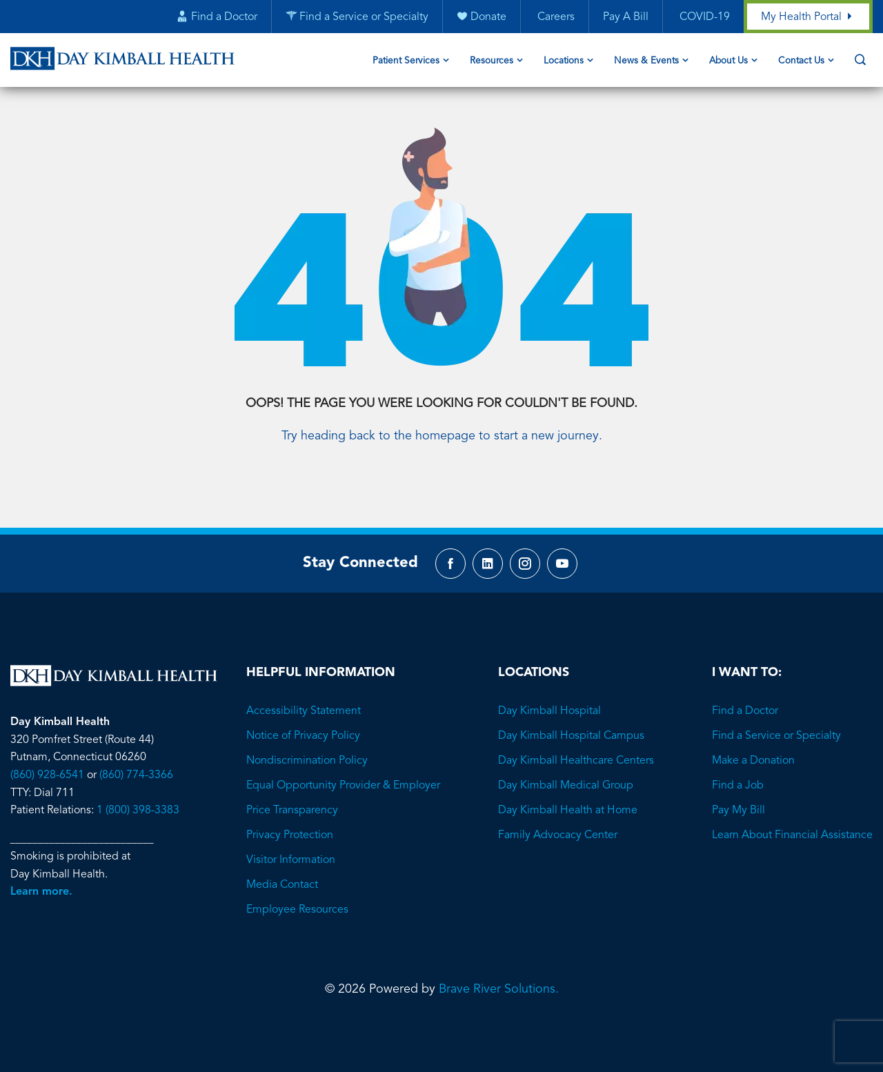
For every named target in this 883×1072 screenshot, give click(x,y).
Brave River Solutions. (499, 989)
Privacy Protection (289, 835)
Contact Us (801, 61)
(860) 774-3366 (136, 775)
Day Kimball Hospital (549, 711)
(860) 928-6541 (47, 775)
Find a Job (738, 785)
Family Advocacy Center (557, 835)
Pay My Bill (738, 810)
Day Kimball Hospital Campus (571, 736)
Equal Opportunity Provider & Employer (343, 785)
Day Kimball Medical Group (565, 785)
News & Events (646, 61)
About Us (728, 61)
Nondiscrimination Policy (307, 760)
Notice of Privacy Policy (303, 736)
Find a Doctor (745, 711)
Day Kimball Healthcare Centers (576, 760)
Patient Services (406, 61)
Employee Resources (297, 909)
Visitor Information (290, 860)
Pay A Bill (625, 17)
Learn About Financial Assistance (792, 835)
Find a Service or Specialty (776, 736)
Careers (555, 17)
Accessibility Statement (303, 711)
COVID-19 (703, 17)
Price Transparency (292, 810)
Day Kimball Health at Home (567, 810)
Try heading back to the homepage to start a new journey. (441, 436)
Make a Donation (753, 760)
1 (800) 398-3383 (138, 810)
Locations (564, 61)
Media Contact (282, 885)
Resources (491, 61)
